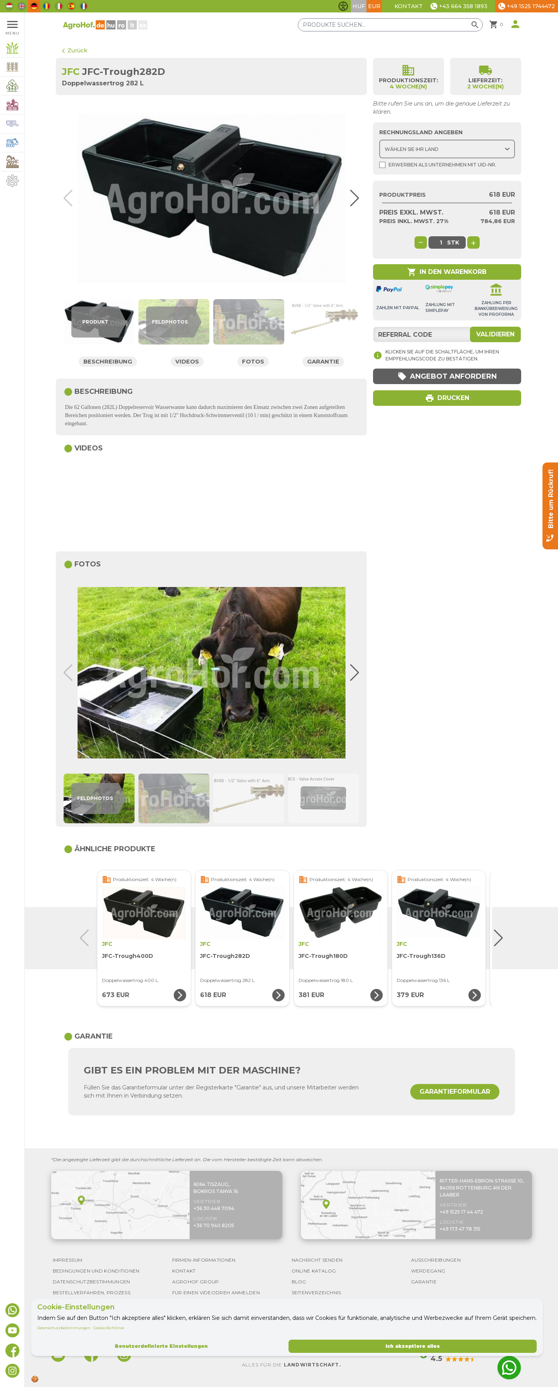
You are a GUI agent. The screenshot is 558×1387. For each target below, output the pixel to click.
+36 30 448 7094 (213, 1208)
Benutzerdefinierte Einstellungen (161, 1346)
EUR (374, 6)
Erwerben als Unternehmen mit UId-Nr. (437, 165)
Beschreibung (108, 361)
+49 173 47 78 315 (460, 1229)
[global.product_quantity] (441, 242)
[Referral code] (447, 334)
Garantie (323, 361)
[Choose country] (447, 149)
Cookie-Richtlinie (108, 1328)
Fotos (253, 361)
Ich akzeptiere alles (412, 1346)
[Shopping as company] (382, 165)
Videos (187, 361)
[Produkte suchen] (390, 24)
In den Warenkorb (447, 272)
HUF (358, 6)
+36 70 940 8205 (213, 1225)
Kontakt (408, 6)
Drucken (447, 398)
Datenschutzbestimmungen (63, 1328)
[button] (351, 198)
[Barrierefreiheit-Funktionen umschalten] (343, 6)
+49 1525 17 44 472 (461, 1212)
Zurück (74, 50)
